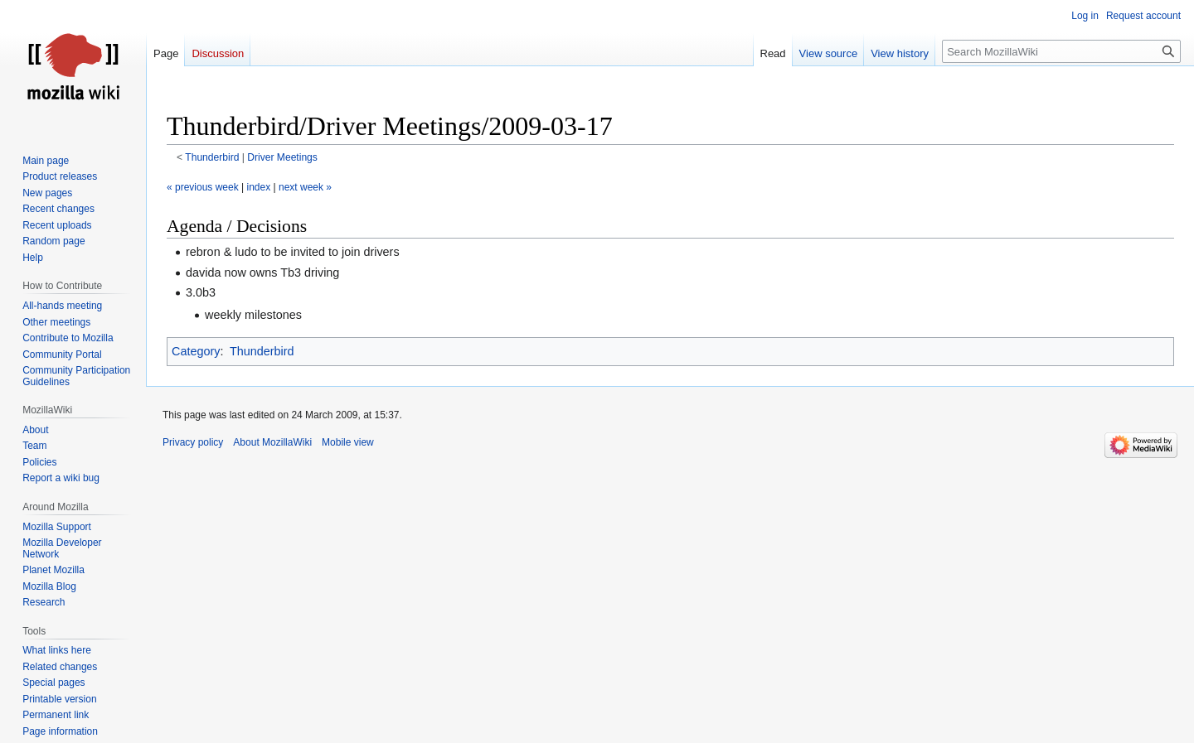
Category (196, 351)
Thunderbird (212, 157)
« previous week (203, 187)
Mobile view (348, 442)
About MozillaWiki (272, 442)
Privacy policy (193, 442)
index (259, 187)
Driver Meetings (282, 157)
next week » (305, 187)
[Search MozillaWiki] (1061, 51)
